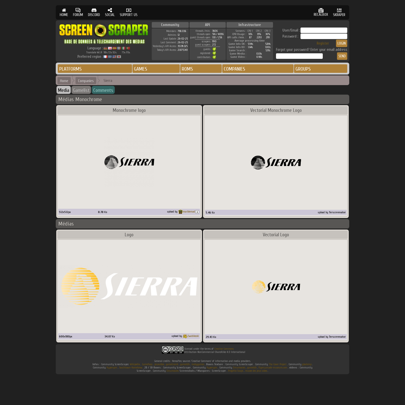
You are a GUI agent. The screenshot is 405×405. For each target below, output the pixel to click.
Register (323, 43)
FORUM (78, 12)
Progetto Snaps (235, 370)
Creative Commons (224, 348)
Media (63, 90)
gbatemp (307, 364)
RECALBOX (321, 12)
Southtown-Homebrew (130, 367)
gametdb (185, 364)
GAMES (140, 69)
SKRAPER (339, 12)
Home (64, 81)
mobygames (198, 364)
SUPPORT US (129, 12)
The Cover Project (277, 364)
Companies (86, 81)
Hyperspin (111, 367)
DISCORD (94, 12)
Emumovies (239, 367)
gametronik (172, 364)
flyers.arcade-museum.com (272, 367)
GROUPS (303, 69)
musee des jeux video (256, 370)
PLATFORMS (70, 69)
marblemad (189, 211)
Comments (103, 90)
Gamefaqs (147, 364)
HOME (64, 12)
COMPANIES (234, 69)
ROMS (187, 69)
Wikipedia (135, 364)
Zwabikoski (193, 336)
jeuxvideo (159, 364)
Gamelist (81, 90)
